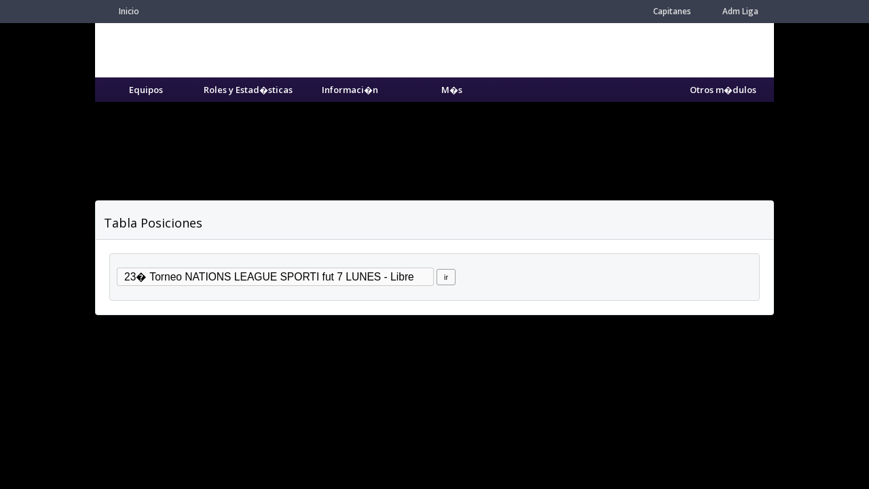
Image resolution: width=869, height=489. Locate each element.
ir (446, 277)
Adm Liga (740, 11)
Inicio (129, 11)
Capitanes (672, 11)
